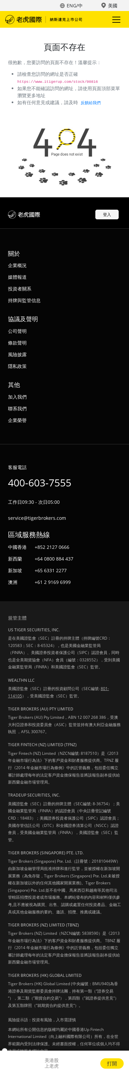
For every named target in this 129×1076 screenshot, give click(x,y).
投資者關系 (19, 288)
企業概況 (17, 265)
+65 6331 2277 (51, 570)
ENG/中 (75, 5)
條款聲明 (17, 343)
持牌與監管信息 (24, 300)
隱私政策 (17, 366)
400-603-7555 (39, 482)
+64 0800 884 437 (54, 559)
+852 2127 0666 (52, 547)
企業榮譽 (17, 420)
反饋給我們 (91, 102)
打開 (112, 1063)
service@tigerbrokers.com (37, 518)
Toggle (115, 19)
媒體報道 (17, 277)
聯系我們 (17, 408)
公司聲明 (17, 331)
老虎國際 (43, 19)
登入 (107, 214)
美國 (112, 5)
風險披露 (17, 354)
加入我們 (17, 397)
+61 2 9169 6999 (53, 582)
